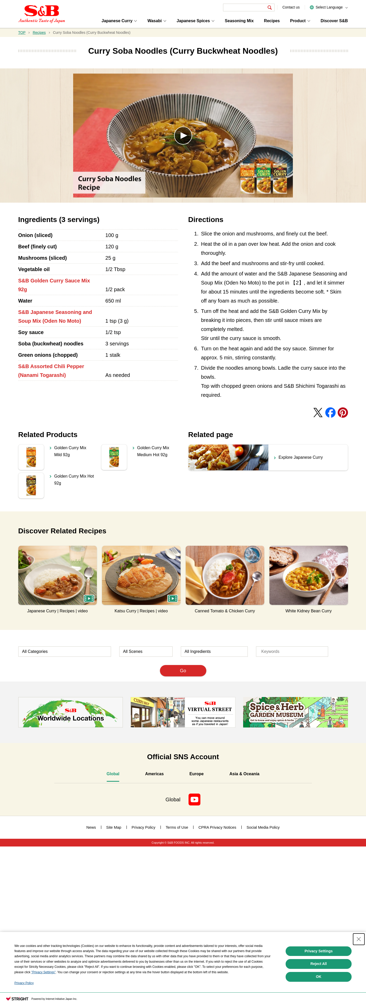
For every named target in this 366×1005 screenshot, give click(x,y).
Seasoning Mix (239, 21)
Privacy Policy (24, 983)
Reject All (318, 964)
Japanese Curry (116, 21)
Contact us (291, 7)
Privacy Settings (319, 951)
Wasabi (154, 21)
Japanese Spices (193, 21)
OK (318, 977)
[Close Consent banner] (358, 939)
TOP (22, 32)
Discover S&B (334, 21)
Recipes (272, 21)
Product (297, 21)
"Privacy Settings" (43, 972)
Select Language (329, 7)
